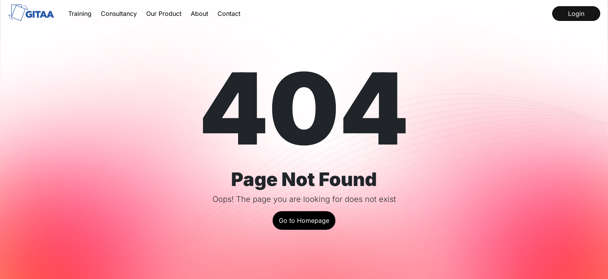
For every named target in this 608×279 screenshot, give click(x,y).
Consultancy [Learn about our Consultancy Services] (119, 13)
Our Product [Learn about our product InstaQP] (163, 13)
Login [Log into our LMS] (576, 13)
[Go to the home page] (32, 13)
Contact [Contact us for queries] (229, 13)
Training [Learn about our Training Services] (80, 13)
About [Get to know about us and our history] (199, 13)
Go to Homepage (304, 220)
